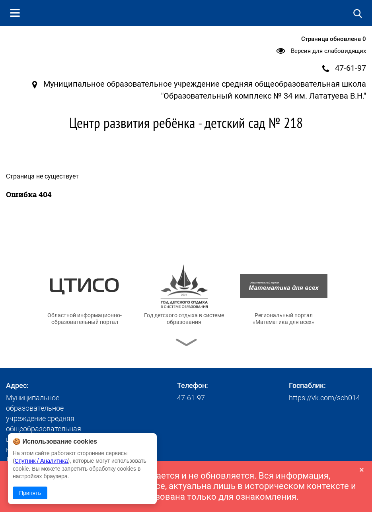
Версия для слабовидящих (328, 50)
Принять (30, 493)
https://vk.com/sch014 (324, 398)
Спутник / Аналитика (41, 461)
